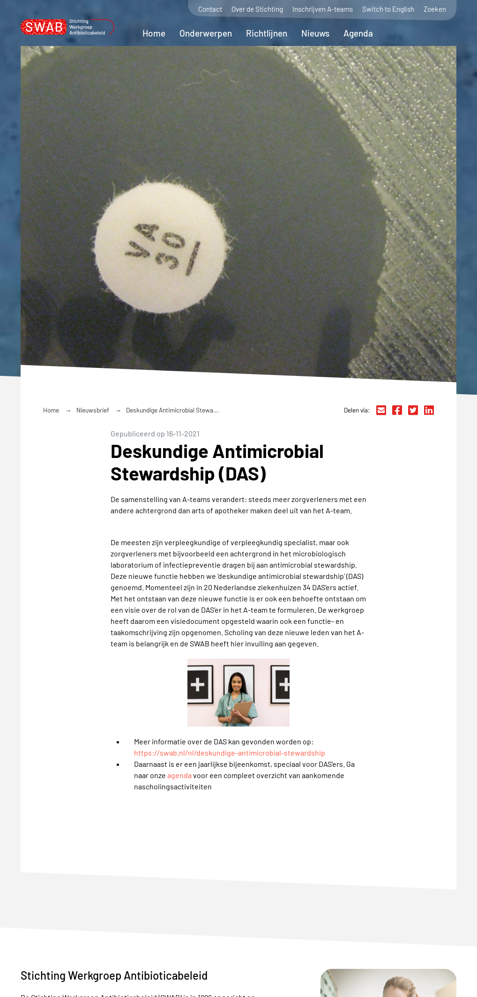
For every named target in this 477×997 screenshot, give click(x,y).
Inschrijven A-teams (322, 9)
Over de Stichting (257, 9)
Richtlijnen (266, 33)
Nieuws (315, 33)
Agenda (358, 33)
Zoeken (435, 9)
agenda (179, 775)
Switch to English (388, 9)
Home (153, 33)
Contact (210, 9)
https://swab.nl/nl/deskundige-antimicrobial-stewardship (229, 752)
